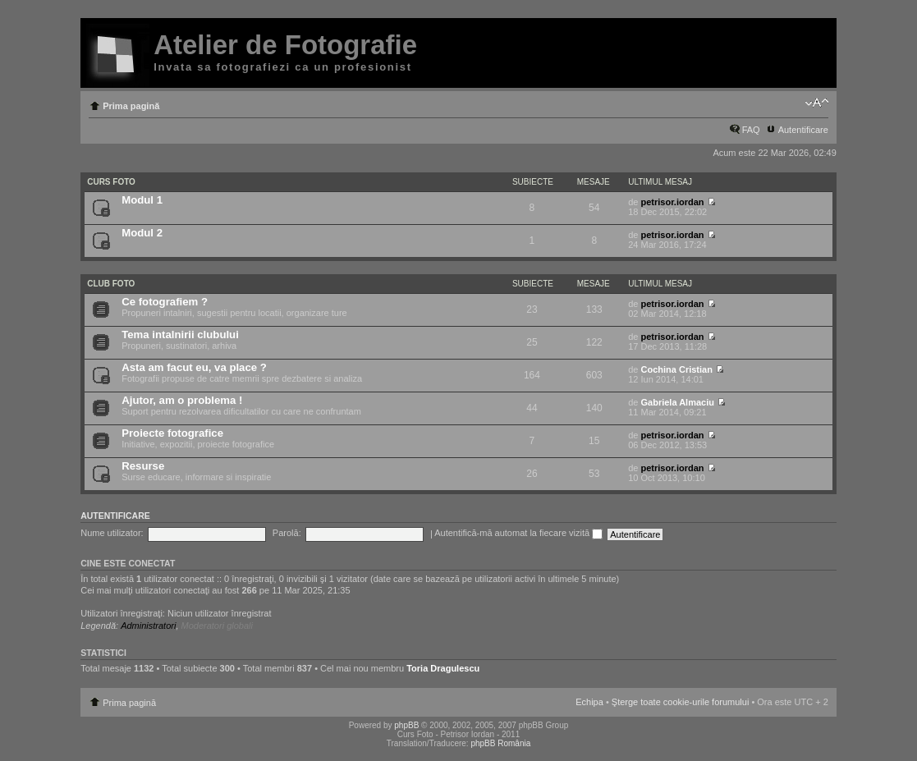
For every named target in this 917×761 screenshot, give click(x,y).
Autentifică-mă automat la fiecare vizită (518, 533)
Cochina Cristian (676, 369)
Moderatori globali (217, 625)
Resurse (143, 466)
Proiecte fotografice (172, 433)
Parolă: (287, 533)
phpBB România (500, 743)
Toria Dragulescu (442, 668)
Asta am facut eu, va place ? (194, 367)
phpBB (406, 725)
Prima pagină (131, 106)
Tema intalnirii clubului (180, 334)
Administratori (148, 625)
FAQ (751, 130)
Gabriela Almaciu (676, 402)
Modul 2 (142, 233)
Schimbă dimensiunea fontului (816, 102)
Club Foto (111, 283)
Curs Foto (111, 181)
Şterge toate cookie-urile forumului (681, 702)
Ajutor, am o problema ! (182, 400)
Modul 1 (142, 200)
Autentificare (803, 130)
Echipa (589, 702)
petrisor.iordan (672, 202)
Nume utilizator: (111, 533)
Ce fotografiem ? (165, 302)
